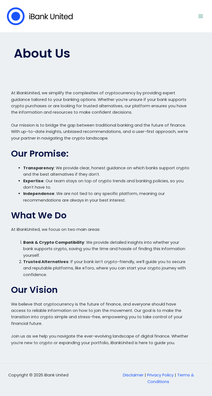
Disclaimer (133, 375)
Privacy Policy (160, 375)
